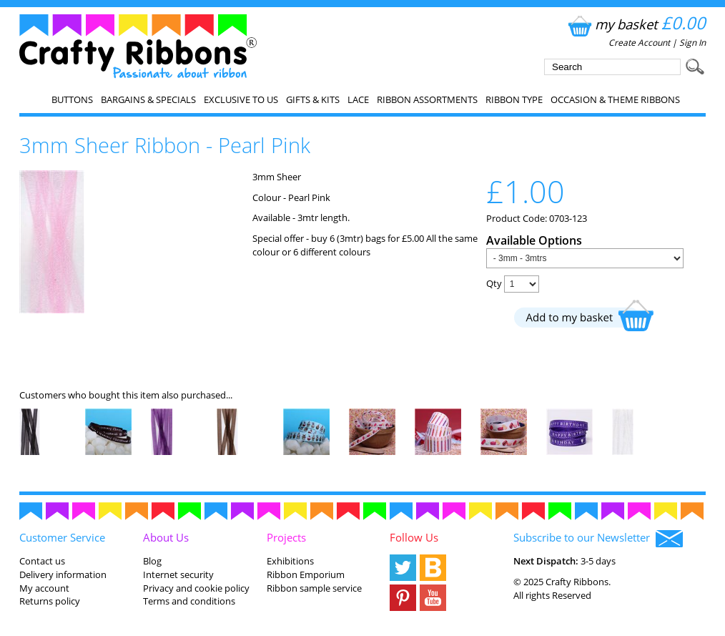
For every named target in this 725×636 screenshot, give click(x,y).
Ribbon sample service (314, 588)
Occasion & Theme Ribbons (615, 99)
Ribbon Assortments (427, 99)
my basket (635, 24)
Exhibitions (290, 560)
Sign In (692, 42)
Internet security (178, 574)
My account (44, 588)
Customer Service (62, 537)
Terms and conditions (189, 601)
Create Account (639, 42)
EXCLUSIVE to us (241, 99)
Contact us (42, 560)
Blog (152, 560)
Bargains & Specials (148, 99)
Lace (358, 99)
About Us (166, 537)
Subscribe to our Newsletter (598, 538)
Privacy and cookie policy (196, 588)
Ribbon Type (514, 99)
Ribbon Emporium (306, 574)
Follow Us (414, 537)
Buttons (72, 99)
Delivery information (63, 574)
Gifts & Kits (313, 99)
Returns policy (49, 601)
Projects (286, 537)
